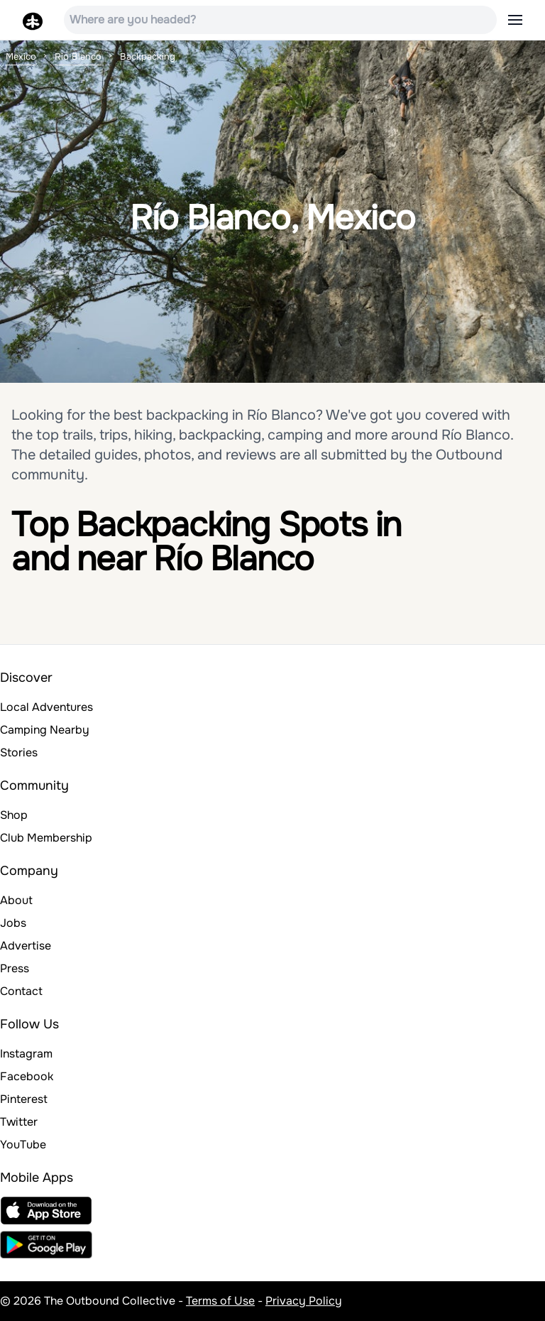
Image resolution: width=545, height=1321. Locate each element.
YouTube (23, 1144)
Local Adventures (46, 707)
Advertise (25, 945)
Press (14, 968)
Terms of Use (220, 1300)
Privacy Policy (303, 1300)
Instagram (26, 1053)
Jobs (13, 922)
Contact (21, 991)
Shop (14, 815)
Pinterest (24, 1099)
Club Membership (46, 837)
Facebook (26, 1076)
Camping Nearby (44, 729)
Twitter (19, 1121)
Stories (19, 752)
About (16, 900)
